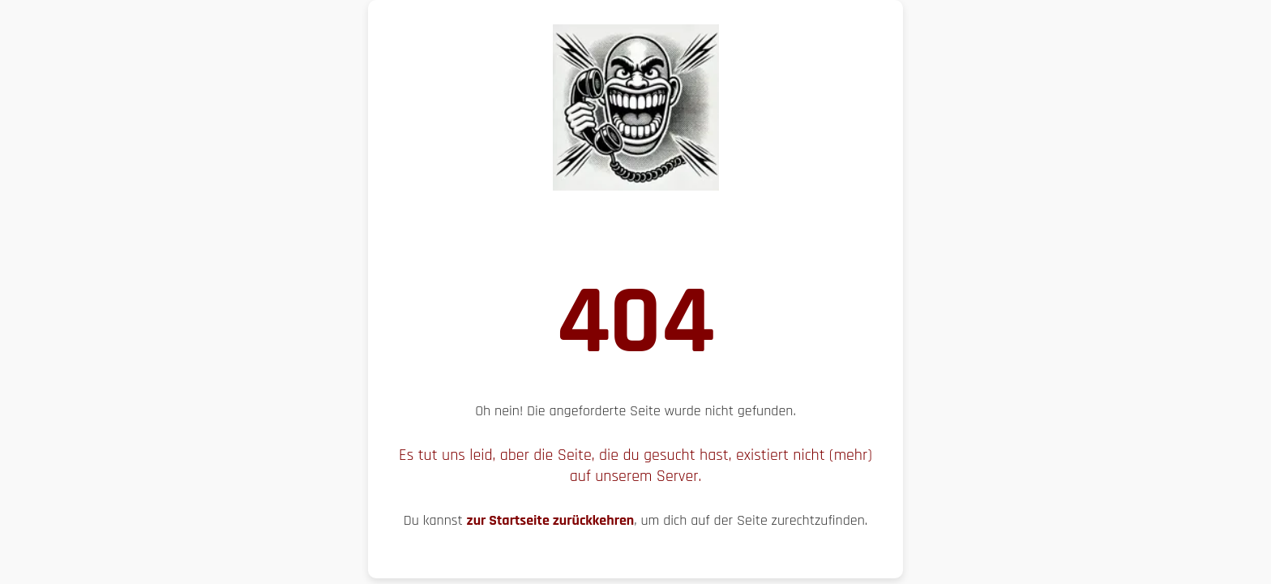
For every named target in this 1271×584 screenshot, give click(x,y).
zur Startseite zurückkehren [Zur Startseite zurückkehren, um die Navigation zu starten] (551, 520)
